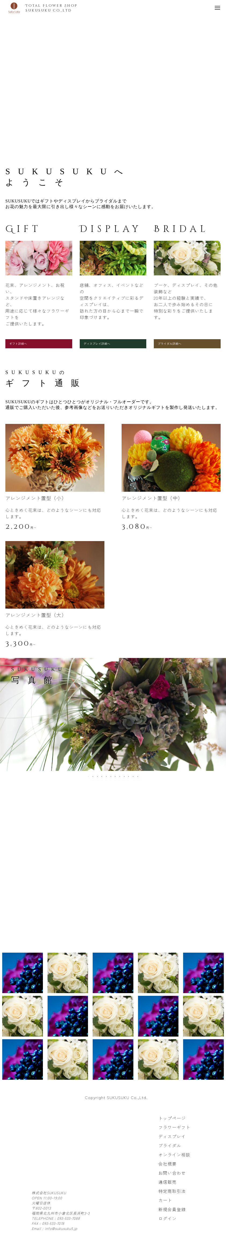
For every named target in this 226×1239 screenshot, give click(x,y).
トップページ (172, 1118)
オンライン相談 (174, 1154)
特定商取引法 (172, 1191)
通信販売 (167, 1182)
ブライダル (169, 1145)
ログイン (167, 1218)
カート (165, 1200)
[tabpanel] (113, 714)
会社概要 (167, 1163)
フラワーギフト (174, 1127)
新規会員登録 (172, 1209)
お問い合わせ (172, 1173)
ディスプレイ (172, 1136)
